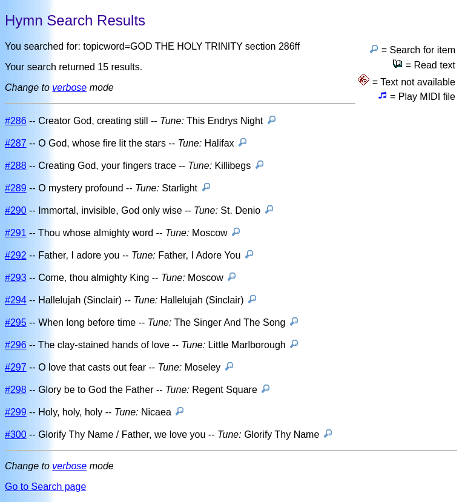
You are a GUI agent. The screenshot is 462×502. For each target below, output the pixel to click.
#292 (16, 255)
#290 (16, 210)
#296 (16, 345)
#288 (16, 165)
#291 (16, 233)
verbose (69, 87)
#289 (16, 188)
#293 (16, 277)
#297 (16, 367)
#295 (16, 322)
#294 (16, 300)
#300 (16, 434)
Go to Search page (45, 486)
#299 (16, 412)
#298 (16, 390)
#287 (16, 143)
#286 (16, 121)
